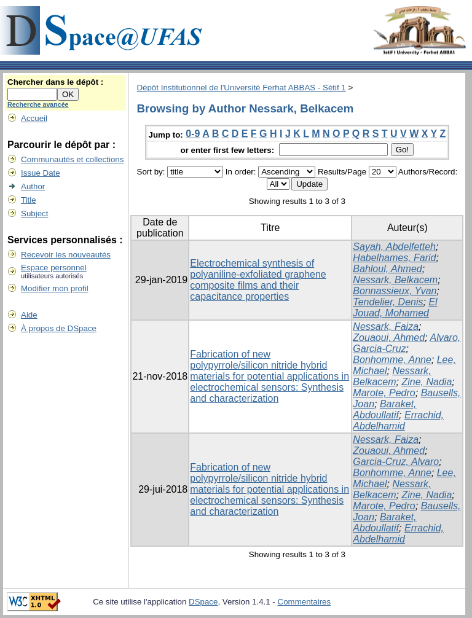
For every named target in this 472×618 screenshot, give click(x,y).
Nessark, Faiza (386, 326)
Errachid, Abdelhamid (398, 420)
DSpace (203, 601)
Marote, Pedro (384, 393)
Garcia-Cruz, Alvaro (396, 461)
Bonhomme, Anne (392, 359)
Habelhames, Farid (394, 257)
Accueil (34, 118)
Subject (34, 213)
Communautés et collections (72, 159)
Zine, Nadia (426, 382)
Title (28, 200)
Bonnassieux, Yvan (394, 291)
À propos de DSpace (58, 328)
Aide (29, 314)
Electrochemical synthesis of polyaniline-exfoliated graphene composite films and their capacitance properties (258, 280)
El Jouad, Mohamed (395, 307)
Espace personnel (54, 267)
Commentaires (304, 601)
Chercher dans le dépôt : (55, 82)
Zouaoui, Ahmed (389, 337)
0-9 (193, 133)
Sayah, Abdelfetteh (394, 246)
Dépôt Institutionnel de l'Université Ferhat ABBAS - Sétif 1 (240, 87)
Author (33, 186)
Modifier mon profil (54, 288)
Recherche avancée (38, 104)
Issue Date (40, 173)
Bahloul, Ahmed (387, 269)
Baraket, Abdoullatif (384, 409)
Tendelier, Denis (388, 302)
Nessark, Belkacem (395, 280)
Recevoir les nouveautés (66, 254)
